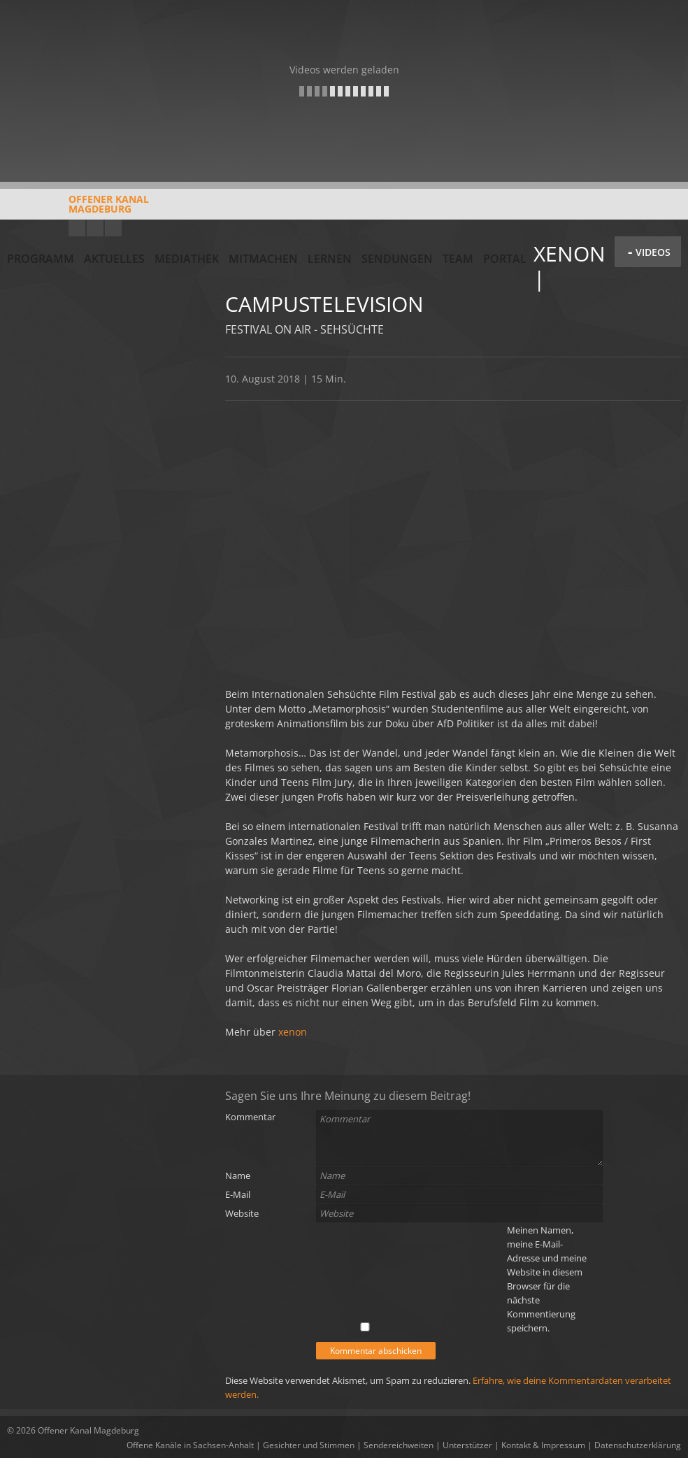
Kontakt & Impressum (543, 1445)
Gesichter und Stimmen (308, 1445)
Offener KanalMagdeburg (78, 209)
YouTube (77, 228)
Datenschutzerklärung (637, 1445)
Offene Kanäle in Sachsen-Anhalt (190, 1445)
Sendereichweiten (398, 1445)
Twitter (113, 228)
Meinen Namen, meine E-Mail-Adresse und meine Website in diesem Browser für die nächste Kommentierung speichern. (547, 1279)
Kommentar (250, 1116)
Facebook (95, 228)
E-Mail (237, 1194)
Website (242, 1213)
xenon (292, 1031)
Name (237, 1175)
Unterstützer (467, 1445)
